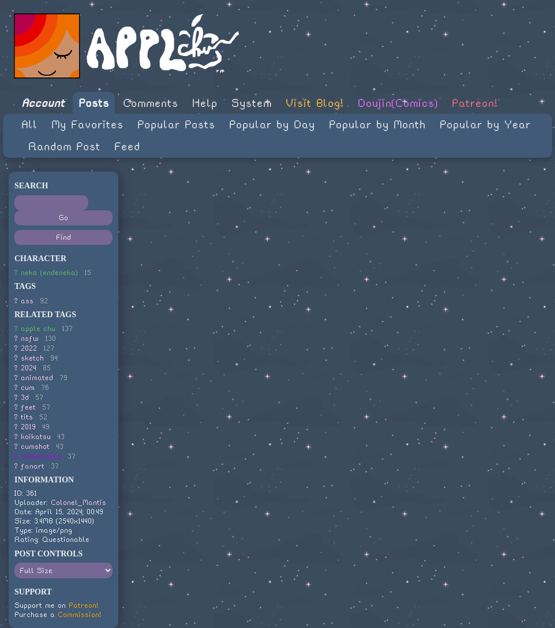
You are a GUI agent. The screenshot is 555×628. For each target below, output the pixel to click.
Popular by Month (377, 124)
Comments (150, 103)
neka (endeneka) (49, 272)
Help (204, 103)
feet (28, 407)
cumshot (35, 446)
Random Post (64, 146)
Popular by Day (272, 124)
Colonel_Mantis (78, 502)
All (29, 124)
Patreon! (475, 103)
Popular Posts (176, 124)
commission (41, 456)
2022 (29, 348)
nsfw (30, 338)
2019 (28, 426)
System (251, 103)
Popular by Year (485, 124)
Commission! (80, 614)
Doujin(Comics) (398, 103)
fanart (32, 466)
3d (25, 397)
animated (37, 377)
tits (27, 417)
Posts (93, 103)
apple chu (38, 328)
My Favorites (87, 124)
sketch (32, 358)
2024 (28, 367)
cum (28, 387)
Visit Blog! (315, 103)
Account (43, 103)
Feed (127, 146)
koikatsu (36, 436)
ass (27, 300)
